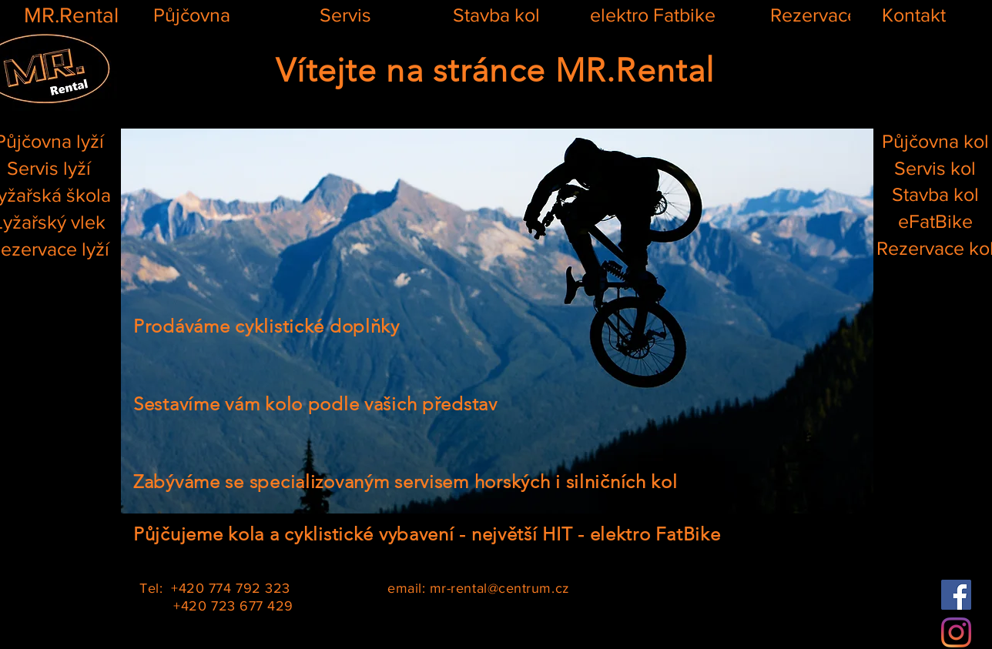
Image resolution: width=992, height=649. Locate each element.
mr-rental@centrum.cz (500, 588)
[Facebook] (956, 595)
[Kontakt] (913, 15)
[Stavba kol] (496, 15)
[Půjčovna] (191, 15)
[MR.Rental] (71, 15)
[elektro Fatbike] (652, 15)
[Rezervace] (814, 15)
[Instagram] (956, 632)
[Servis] (345, 15)
